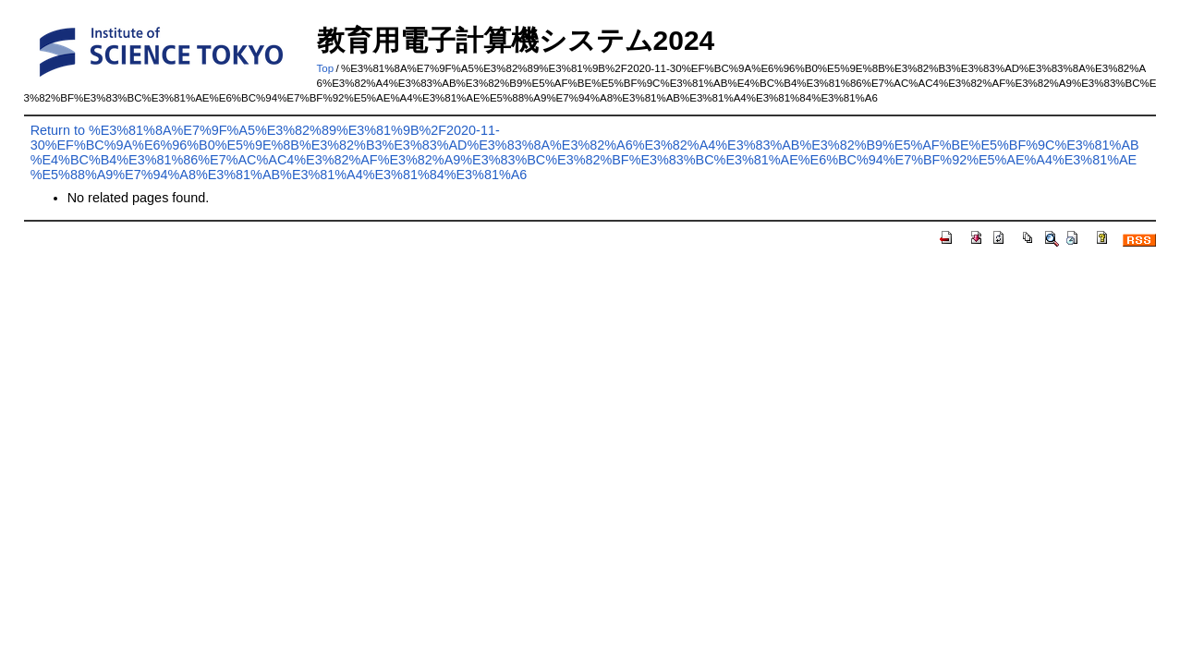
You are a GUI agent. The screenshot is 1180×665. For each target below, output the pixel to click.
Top (326, 68)
